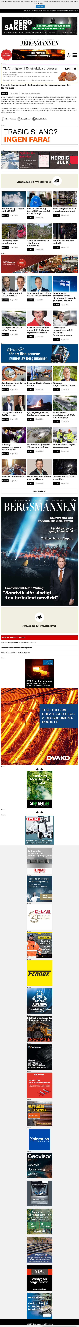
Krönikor (53, 10)
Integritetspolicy (73, 10)
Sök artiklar (30, 10)
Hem (25, 10)
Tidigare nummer (38, 10)
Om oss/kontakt (47, 10)
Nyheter (4, 93)
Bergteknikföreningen (63, 10)
